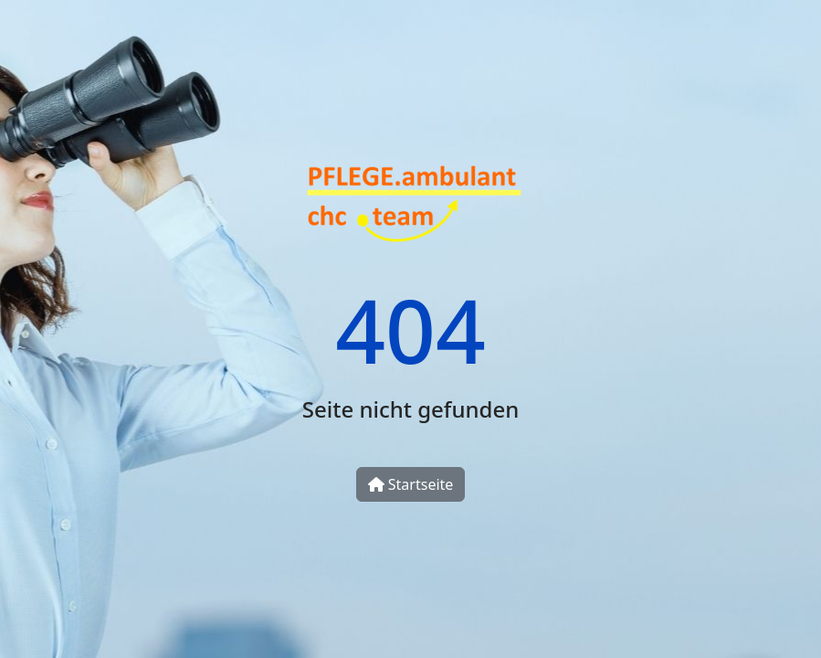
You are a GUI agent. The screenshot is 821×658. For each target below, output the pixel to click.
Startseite (411, 484)
